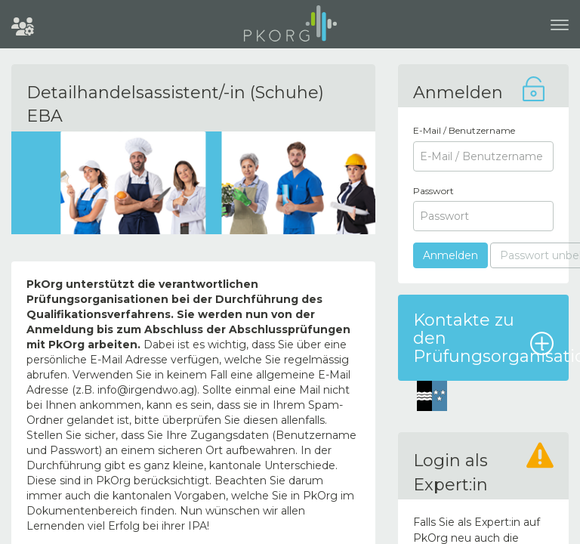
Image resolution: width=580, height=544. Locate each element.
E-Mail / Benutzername (464, 130)
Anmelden (450, 255)
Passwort (433, 190)
